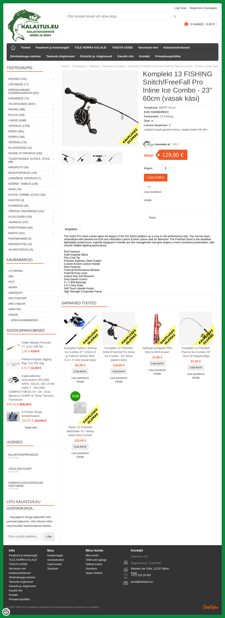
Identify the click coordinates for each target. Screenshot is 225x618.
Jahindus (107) (18, 222)
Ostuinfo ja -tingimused (96, 56)
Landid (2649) (17, 120)
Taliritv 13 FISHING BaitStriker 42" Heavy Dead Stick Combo (80, 431)
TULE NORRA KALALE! (91, 47)
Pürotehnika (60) (20, 227)
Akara (12, 287)
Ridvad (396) (16, 109)
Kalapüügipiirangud (30, 456)
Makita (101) (16, 233)
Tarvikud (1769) (19, 125)
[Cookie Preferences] (6, 612)
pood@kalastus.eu (142, 581)
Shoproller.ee (210, 607)
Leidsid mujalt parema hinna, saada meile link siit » (176, 129)
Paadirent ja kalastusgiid (52, 47)
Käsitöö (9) (16, 200)
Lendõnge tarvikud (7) (24, 178)
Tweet (152, 217)
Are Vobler (16, 303)
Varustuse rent (148, 47)
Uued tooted (54, 564)
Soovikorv (91, 568)
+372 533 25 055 (141, 575)
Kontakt (144, 56)
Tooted (25, 47)
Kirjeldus (71, 229)
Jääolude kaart (30, 470)
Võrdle (148, 200)
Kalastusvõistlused (176, 47)
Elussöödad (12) (20, 147)
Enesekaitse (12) (20, 244)
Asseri (13, 314)
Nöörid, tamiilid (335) (23, 183)
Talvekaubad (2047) (22, 104)
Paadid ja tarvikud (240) (25, 153)
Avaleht (66, 66)
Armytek (14, 309)
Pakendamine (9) (19, 238)
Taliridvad (94, 66)
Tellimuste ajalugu (96, 559)
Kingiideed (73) (18, 98)
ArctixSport (17, 298)
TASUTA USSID (122, 47)
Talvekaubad (79, 66)
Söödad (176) (17, 142)
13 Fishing (15, 270)
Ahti (11, 281)
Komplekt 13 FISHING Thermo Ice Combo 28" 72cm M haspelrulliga (195, 352)
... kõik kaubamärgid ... (24, 320)
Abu (11, 276)
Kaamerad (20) (18, 205)
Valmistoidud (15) (20, 249)
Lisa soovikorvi (152, 191)
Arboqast (15, 292)
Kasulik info (125, 56)
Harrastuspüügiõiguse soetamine (30, 485)
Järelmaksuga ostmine (25, 56)
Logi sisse (180, 8)
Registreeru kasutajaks (203, 8)
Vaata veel (31, 427)
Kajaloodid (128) (20, 216)
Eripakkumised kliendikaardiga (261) (23, 91)
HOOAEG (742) (17, 79)
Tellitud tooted (94, 564)
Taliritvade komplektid (113, 66)
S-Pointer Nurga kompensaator (32, 413)
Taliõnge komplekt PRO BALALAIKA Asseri (157, 350)
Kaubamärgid (55, 555)
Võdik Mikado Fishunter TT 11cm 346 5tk (36, 344)
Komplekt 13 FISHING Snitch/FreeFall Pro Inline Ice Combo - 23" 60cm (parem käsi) (119, 354)
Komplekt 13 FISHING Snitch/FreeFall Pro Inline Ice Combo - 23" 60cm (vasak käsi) (173, 66)
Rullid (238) (16, 114)
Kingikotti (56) (18, 167)
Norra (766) (16, 136)
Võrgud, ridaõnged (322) (26, 211)
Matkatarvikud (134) (22, 172)
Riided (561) (16, 131)
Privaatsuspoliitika (168, 56)
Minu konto (92, 555)
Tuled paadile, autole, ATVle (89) (29, 160)
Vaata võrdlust (94, 573)
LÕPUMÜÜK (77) (18, 84)
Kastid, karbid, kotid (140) (26, 194)
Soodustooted (55, 559)
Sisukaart (52, 568)
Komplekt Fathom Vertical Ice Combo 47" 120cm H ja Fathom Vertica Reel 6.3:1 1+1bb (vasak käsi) (80, 354)
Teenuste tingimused (60, 56)
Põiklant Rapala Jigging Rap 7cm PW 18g (36, 361)
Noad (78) (14, 189)
